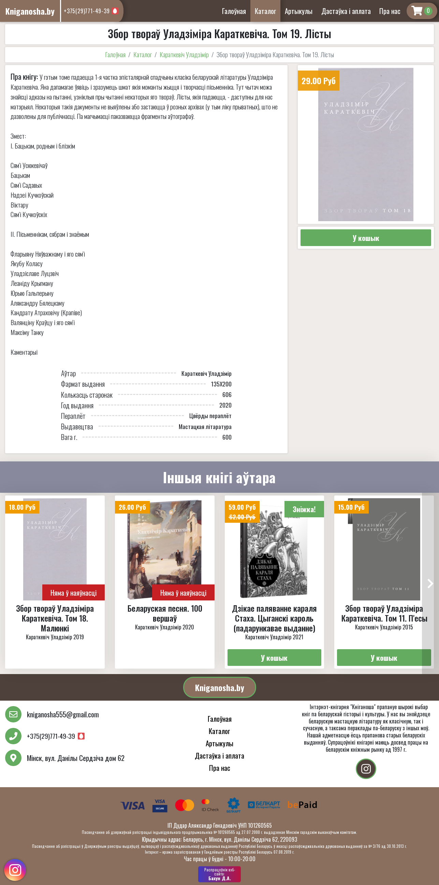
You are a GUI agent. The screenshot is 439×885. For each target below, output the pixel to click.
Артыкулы (298, 10)
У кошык (366, 237)
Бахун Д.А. (219, 874)
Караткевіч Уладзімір (184, 54)
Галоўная (234, 10)
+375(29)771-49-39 (87, 11)
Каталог (265, 10)
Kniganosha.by (219, 687)
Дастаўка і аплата (346, 10)
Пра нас (389, 10)
